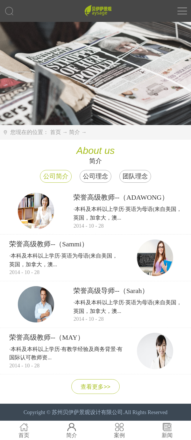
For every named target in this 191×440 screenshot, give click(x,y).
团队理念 (135, 176)
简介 (74, 132)
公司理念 (95, 176)
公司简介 (55, 176)
